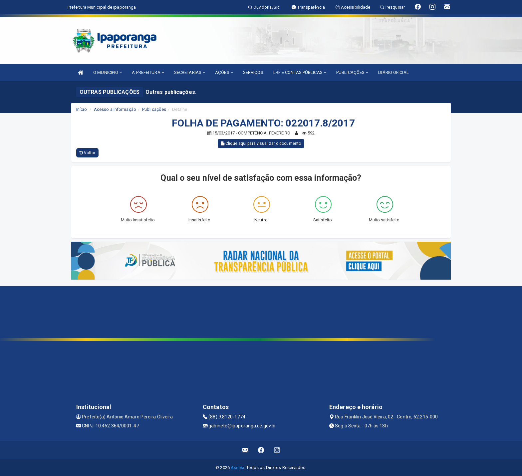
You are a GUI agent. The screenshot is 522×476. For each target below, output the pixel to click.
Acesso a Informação (115, 109)
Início (81, 109)
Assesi (237, 467)
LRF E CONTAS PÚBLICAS (299, 72)
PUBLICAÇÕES (352, 72)
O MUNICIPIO (107, 72)
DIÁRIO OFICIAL (393, 72)
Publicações (154, 109)
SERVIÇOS (253, 72)
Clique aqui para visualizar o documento (261, 143)
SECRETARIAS (189, 72)
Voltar (87, 152)
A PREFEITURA (148, 72)
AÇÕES (224, 72)
